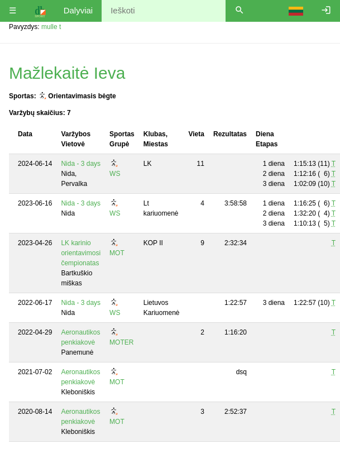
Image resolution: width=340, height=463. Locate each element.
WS (114, 174)
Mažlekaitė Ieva (67, 73)
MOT (116, 253)
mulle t (51, 27)
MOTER (121, 342)
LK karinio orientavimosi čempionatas (80, 253)
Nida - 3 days (80, 164)
